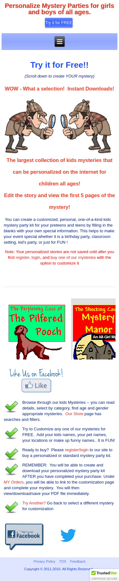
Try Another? (34, 503)
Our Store (74, 413)
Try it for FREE (58, 22)
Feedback (77, 561)
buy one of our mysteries (73, 257)
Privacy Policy (44, 561)
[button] (104, 575)
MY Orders (14, 482)
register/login (77, 449)
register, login (28, 257)
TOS (62, 561)
